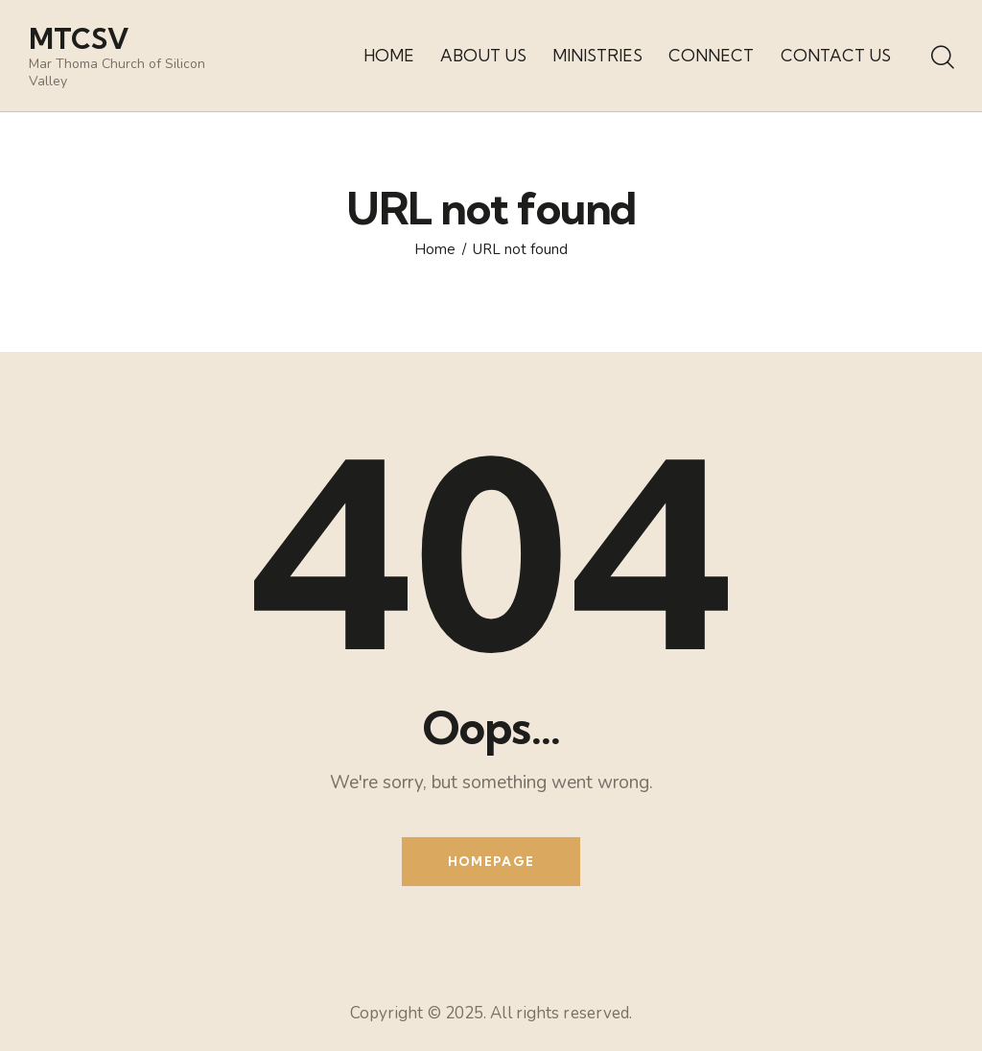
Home (435, 250)
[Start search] (941, 58)
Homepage (491, 861)
